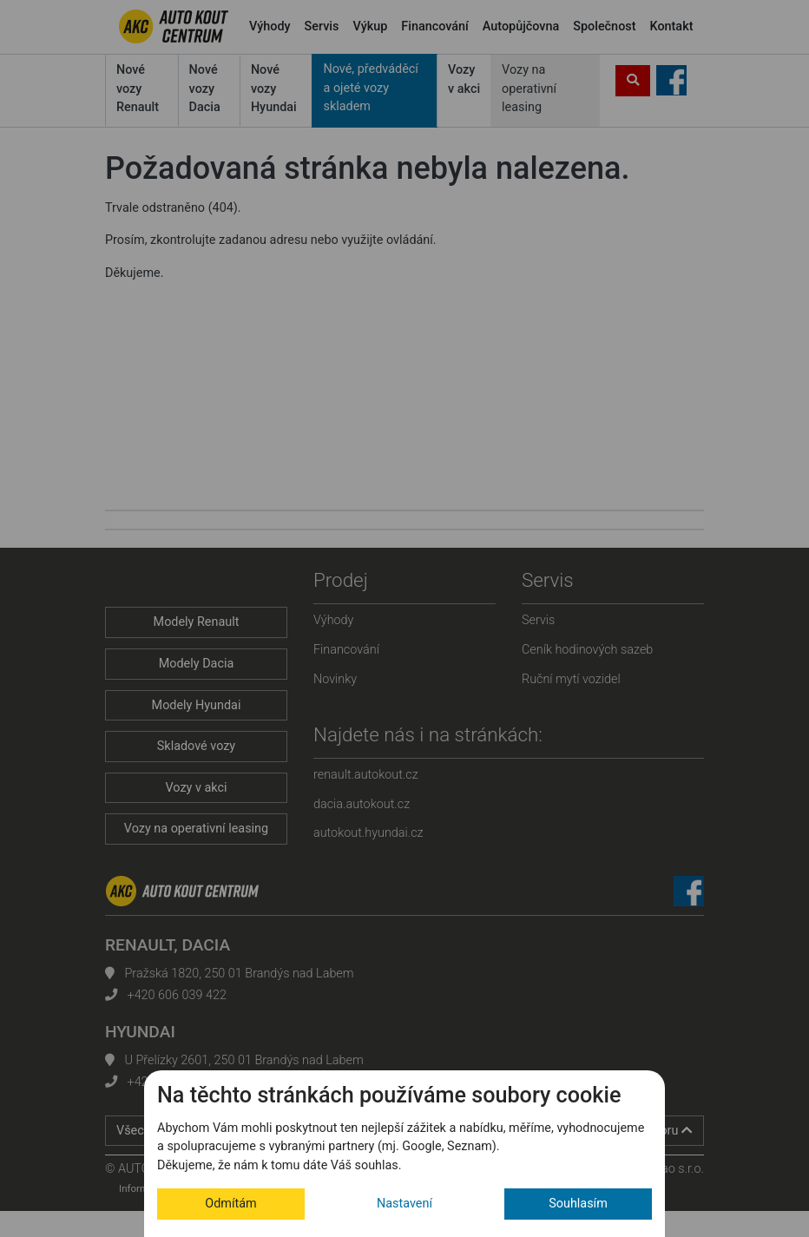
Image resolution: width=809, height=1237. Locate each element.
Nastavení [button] (404, 1203)
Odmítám (230, 1203)
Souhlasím (578, 1203)
